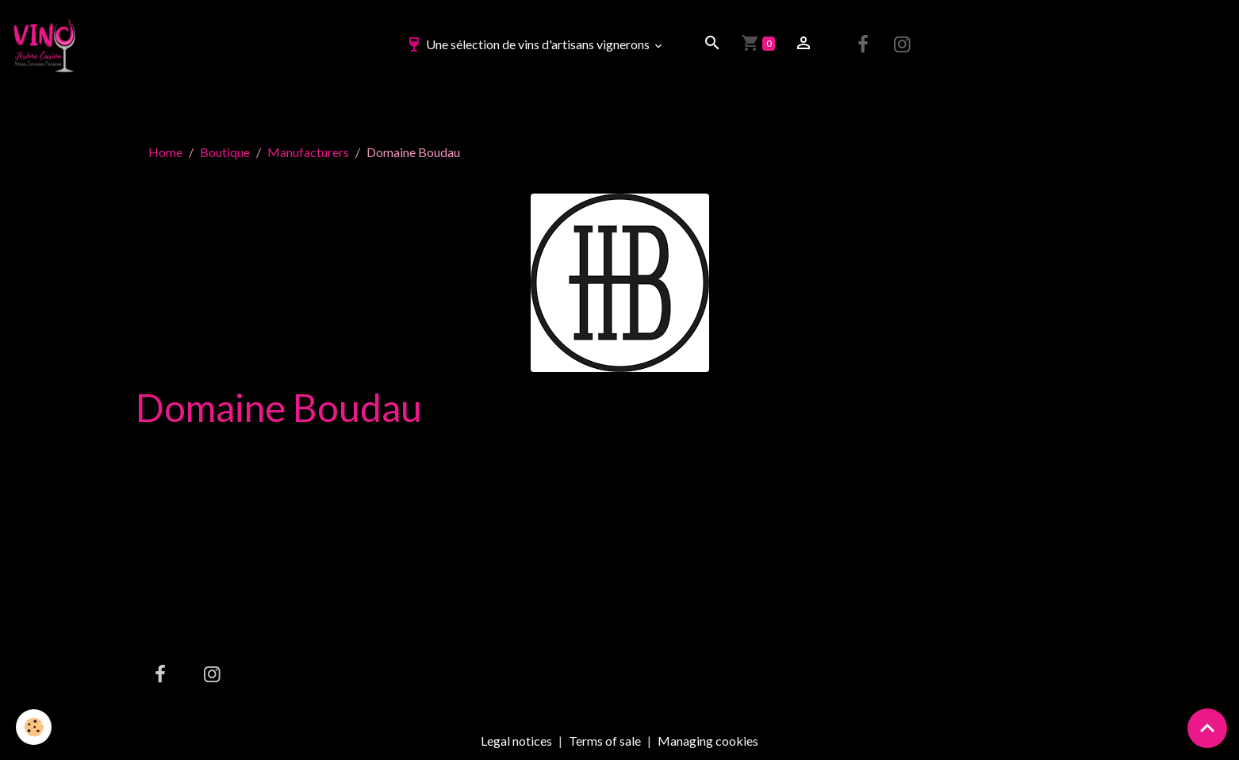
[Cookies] (34, 727)
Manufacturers (308, 151)
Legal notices (516, 740)
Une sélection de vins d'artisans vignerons (528, 44)
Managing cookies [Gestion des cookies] (708, 741)
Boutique (225, 151)
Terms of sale (605, 740)
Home (165, 151)
